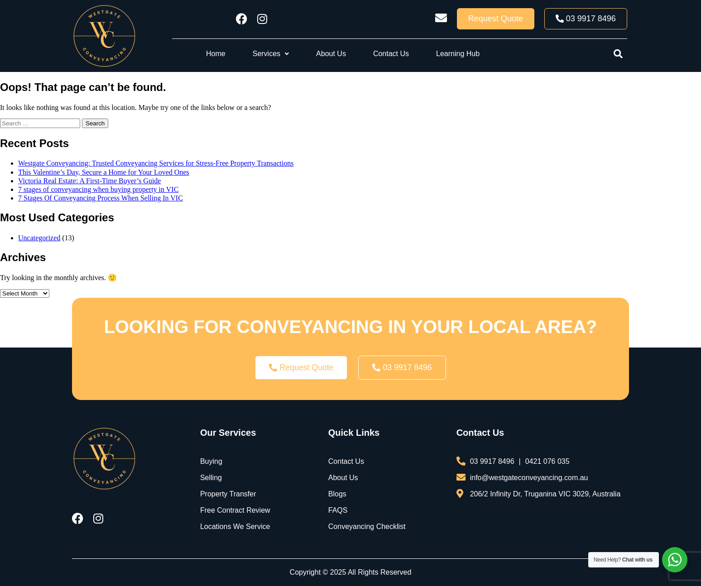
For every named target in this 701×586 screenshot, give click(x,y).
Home (216, 53)
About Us (331, 53)
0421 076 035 (547, 461)
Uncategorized (39, 238)
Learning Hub (458, 53)
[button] (270, 53)
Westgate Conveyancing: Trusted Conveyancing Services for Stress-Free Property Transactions (155, 163)
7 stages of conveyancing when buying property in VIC (98, 189)
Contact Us (391, 53)
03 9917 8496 (492, 461)
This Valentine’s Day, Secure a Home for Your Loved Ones (103, 172)
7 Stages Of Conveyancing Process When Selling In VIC (100, 198)
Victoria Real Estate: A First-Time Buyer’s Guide (89, 181)
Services (271, 53)
